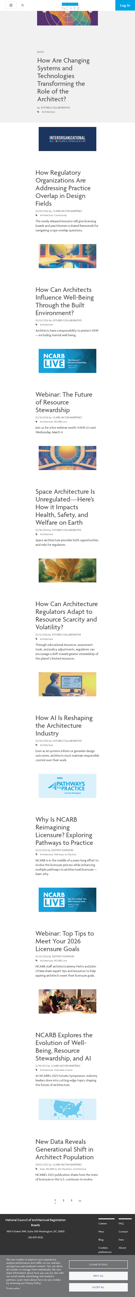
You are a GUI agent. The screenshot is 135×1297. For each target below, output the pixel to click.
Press (101, 1231)
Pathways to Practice (65, 854)
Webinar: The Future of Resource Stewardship (64, 402)
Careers (102, 1223)
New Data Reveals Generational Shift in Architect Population (65, 1149)
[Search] (22, 5)
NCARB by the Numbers (59, 1168)
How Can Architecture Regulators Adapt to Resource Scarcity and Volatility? (67, 615)
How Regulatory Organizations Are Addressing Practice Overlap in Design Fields (63, 188)
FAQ (121, 1223)
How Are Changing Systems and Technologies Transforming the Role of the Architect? (63, 79)
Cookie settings (98, 1264)
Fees (121, 1239)
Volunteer (59, 1069)
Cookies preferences (105, 1250)
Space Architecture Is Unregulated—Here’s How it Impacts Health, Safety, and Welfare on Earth (65, 507)
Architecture (48, 111)
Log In (125, 5)
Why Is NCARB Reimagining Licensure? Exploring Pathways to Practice (64, 831)
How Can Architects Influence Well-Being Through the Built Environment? (65, 301)
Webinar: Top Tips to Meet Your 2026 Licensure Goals (65, 941)
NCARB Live (60, 421)
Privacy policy (13, 1288)
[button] (10, 5)
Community (60, 215)
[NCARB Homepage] (70, 6)
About (122, 1247)
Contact (123, 1231)
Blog (100, 1239)
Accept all (98, 1287)
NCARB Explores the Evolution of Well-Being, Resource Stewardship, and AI (64, 1046)
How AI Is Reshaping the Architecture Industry (64, 725)
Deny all (98, 1275)
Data (42, 1168)
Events (69, 1069)
